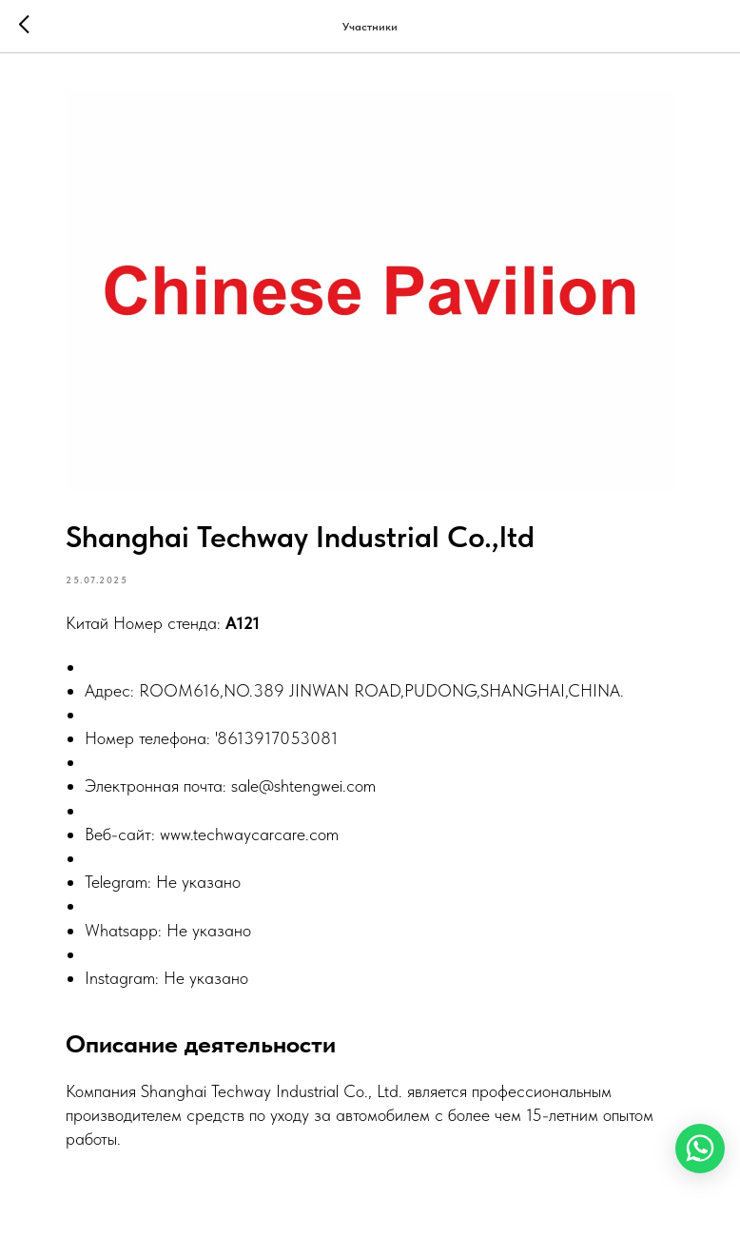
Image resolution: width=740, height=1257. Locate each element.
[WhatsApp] (700, 1148)
